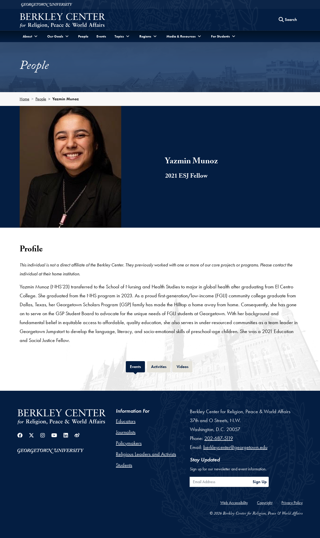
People (83, 36)
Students (124, 465)
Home (24, 99)
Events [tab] (137, 366)
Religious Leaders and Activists (146, 454)
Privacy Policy (292, 502)
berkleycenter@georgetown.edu (235, 447)
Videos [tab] (184, 366)
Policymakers (129, 443)
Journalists (126, 432)
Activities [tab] (160, 366)
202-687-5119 (218, 438)
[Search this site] (287, 20)
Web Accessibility (234, 502)
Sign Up (260, 481)
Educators (126, 421)
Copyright (264, 502)
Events (101, 36)
